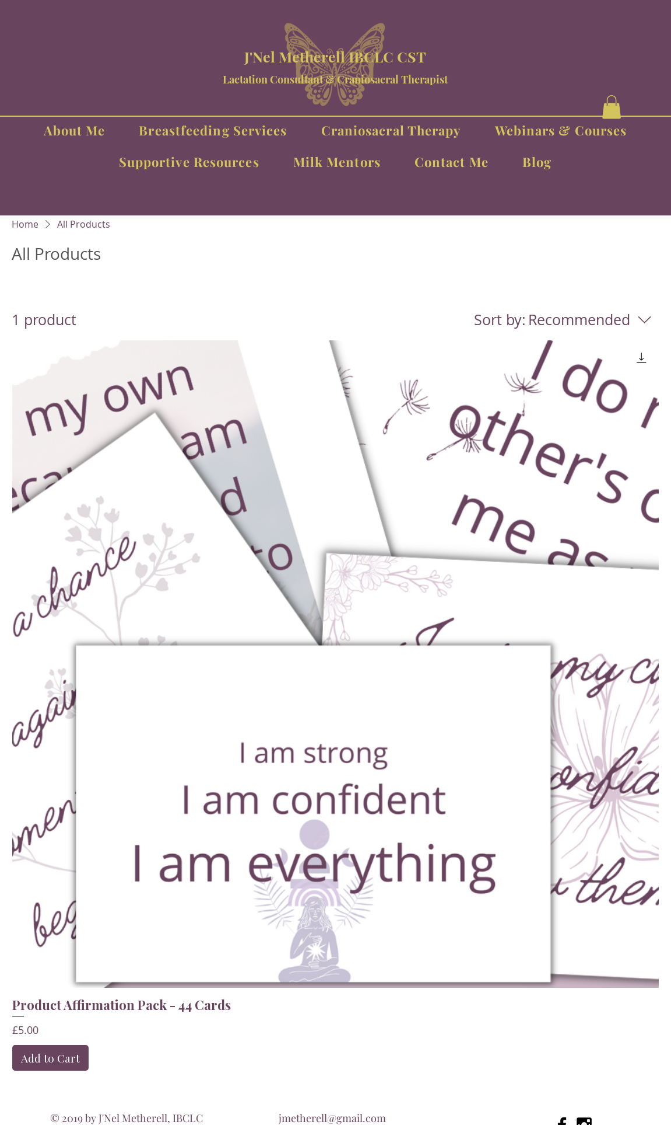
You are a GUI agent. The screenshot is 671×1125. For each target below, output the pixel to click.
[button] (611, 107)
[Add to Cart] (50, 1058)
